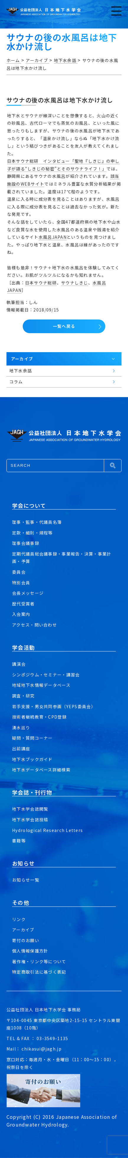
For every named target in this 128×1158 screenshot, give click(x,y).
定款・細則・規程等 (32, 533)
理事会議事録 (25, 543)
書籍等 (19, 841)
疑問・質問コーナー (32, 738)
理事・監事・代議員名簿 (37, 522)
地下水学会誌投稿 (30, 819)
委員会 (19, 572)
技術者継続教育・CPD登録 (39, 717)
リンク (19, 919)
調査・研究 (23, 696)
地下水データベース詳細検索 (41, 770)
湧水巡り (21, 727)
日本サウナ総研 (41, 283)
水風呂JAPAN (53, 237)
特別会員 (21, 583)
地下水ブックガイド (32, 759)
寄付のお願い (25, 940)
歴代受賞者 (23, 604)
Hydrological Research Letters (47, 830)
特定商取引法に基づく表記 (39, 972)
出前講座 (21, 749)
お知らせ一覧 (25, 880)
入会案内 (21, 614)
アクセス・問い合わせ (34, 625)
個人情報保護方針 (30, 951)
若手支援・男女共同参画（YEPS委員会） (54, 706)
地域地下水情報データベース (41, 685)
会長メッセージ (28, 593)
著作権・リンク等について (39, 961)
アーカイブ (23, 930)
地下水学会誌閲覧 (30, 809)
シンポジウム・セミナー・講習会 (46, 675)
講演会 (19, 664)
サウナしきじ (74, 283)
